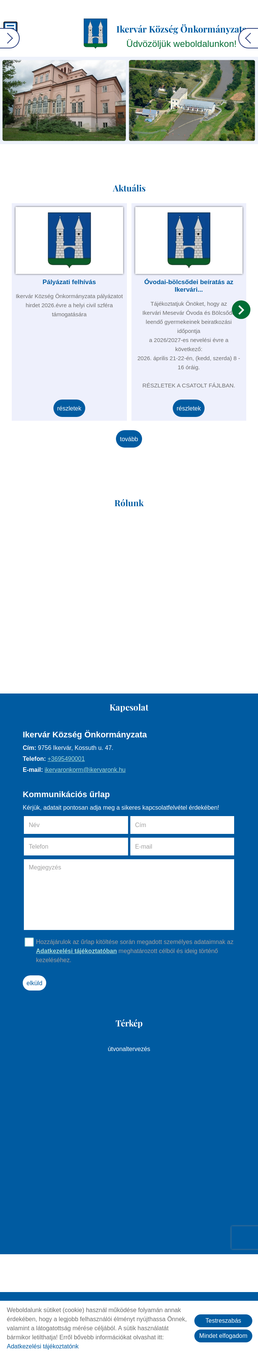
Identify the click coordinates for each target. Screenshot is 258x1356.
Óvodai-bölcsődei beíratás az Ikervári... (188, 285)
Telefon (49, 846)
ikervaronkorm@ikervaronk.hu (85, 770)
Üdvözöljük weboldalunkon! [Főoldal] (181, 36)
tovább (129, 439)
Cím (140, 825)
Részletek (69, 408)
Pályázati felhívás (69, 282)
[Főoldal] (95, 34)
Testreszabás (223, 1320)
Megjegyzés (45, 867)
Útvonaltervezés (129, 1049)
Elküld (34, 983)
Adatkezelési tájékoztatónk (42, 1346)
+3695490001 (65, 759)
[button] (241, 309)
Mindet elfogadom (223, 1336)
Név (45, 825)
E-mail (154, 846)
